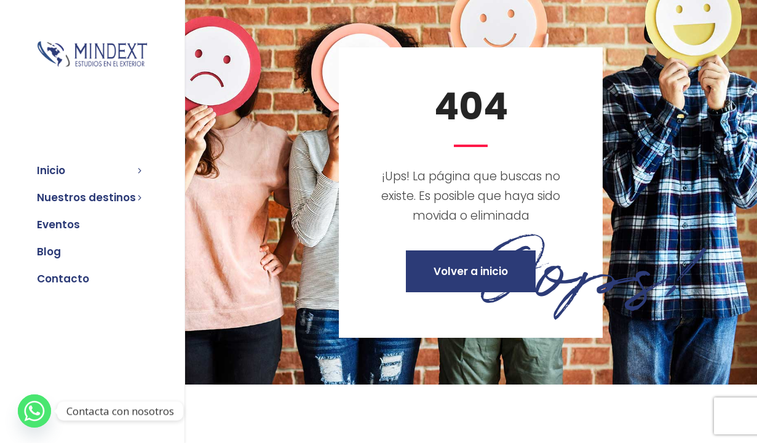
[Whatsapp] (34, 411)
